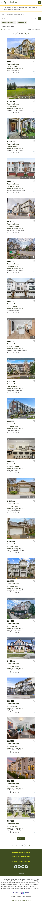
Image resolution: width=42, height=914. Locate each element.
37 (32, 617)
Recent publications (33, 29)
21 (32, 697)
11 (32, 777)
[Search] (34, 2)
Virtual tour (24, 97)
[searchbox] (20, 15)
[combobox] (21, 14)
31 (32, 457)
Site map (21, 873)
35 (32, 337)
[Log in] (39, 2)
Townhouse (21, 22)
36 (32, 57)
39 (32, 137)
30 (32, 177)
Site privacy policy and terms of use (21, 900)
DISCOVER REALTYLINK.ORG (21, 852)
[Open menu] (1, 2)
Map (5, 29)
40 (32, 97)
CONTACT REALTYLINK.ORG (21, 861)
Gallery (2, 29)
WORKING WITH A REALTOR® (21, 857)
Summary (8, 29)
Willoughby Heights (7, 22)
